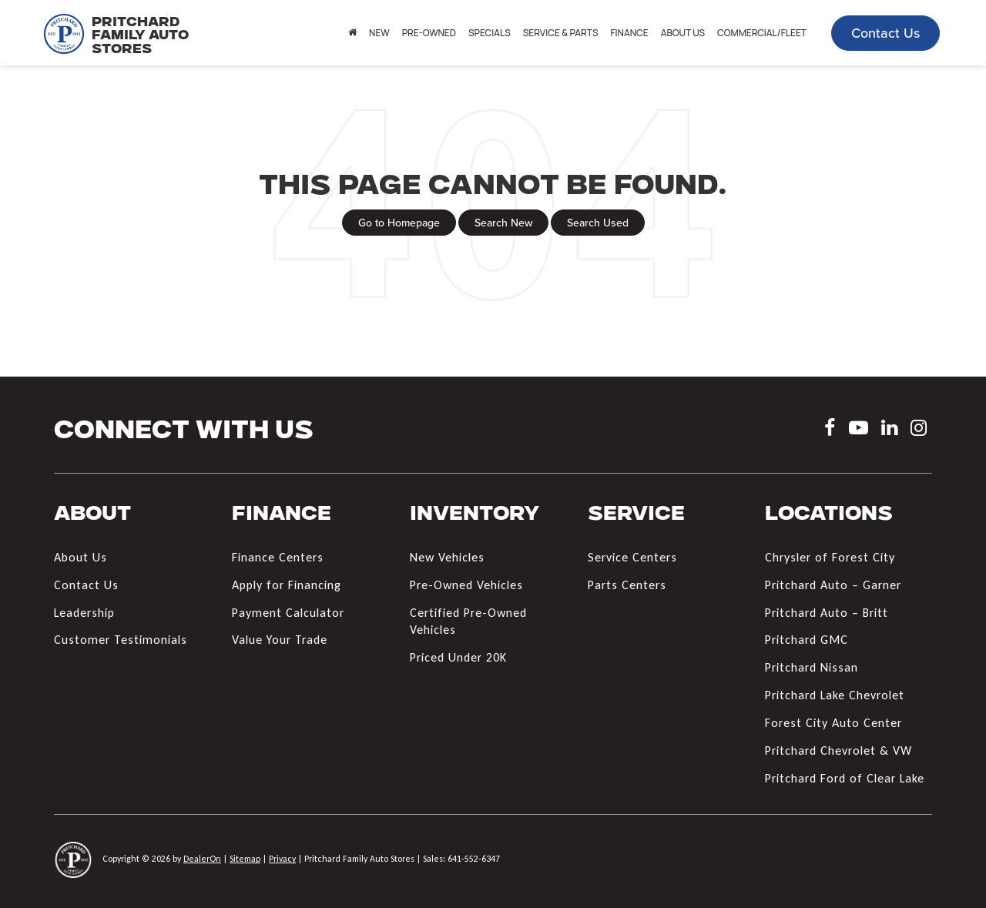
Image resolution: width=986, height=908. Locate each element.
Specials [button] (489, 32)
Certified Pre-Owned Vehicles (468, 621)
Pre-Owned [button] (429, 32)
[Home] (352, 33)
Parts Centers (627, 585)
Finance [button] (629, 32)
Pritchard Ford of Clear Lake (844, 778)
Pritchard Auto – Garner (833, 585)
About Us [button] (683, 32)
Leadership (84, 612)
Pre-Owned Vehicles (466, 585)
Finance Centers (278, 557)
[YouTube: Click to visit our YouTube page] (858, 430)
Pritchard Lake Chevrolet (834, 695)
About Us (80, 557)
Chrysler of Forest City (830, 557)
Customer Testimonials (120, 639)
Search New (503, 222)
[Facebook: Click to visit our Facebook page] (830, 430)
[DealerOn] (73, 858)
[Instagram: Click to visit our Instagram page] (918, 430)
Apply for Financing (286, 585)
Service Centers (632, 557)
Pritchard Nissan (811, 667)
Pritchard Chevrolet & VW (838, 750)
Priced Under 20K (458, 657)
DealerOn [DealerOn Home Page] (202, 858)
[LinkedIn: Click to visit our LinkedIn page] (889, 430)
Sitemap (245, 858)
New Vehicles (447, 557)
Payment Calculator (288, 612)
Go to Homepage (399, 222)
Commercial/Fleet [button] (762, 32)
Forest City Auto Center (833, 722)
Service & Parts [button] (561, 32)
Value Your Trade (279, 639)
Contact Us (885, 32)
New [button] (379, 32)
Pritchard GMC (806, 639)
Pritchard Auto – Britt (826, 612)
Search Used (598, 222)
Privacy (282, 858)
